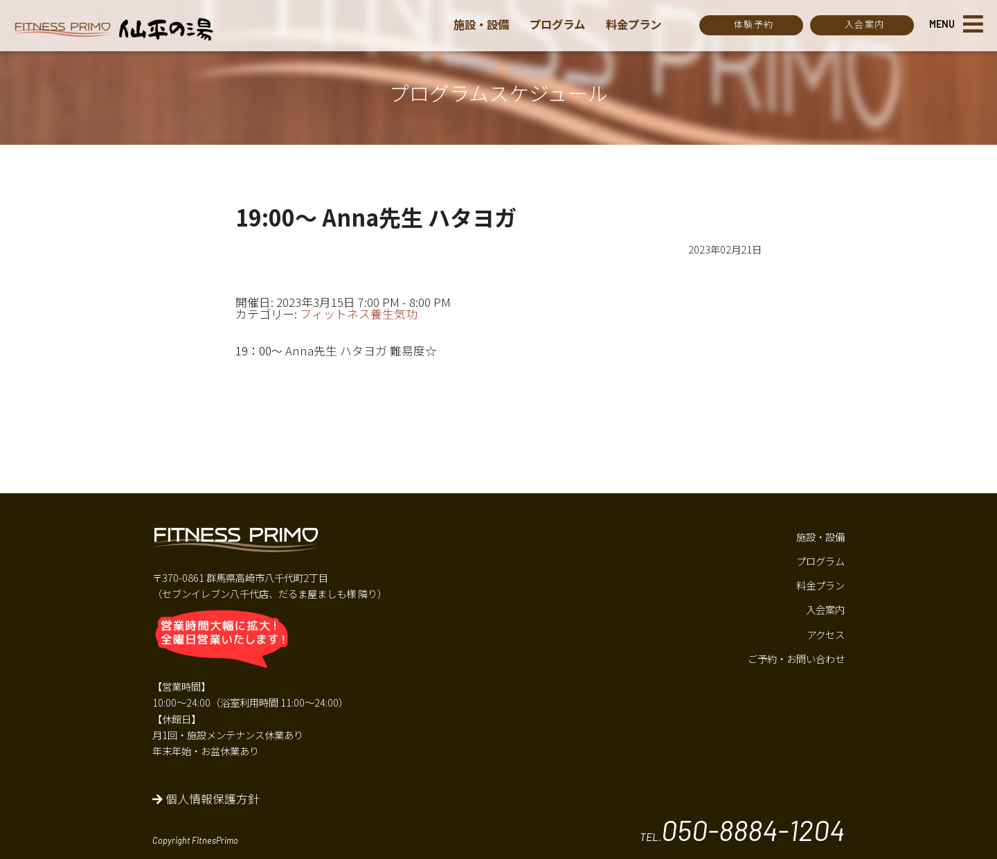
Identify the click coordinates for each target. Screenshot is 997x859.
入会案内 (864, 23)
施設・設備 (482, 24)
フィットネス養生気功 (358, 313)
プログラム (562, 24)
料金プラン (641, 24)
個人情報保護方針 (206, 798)
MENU (942, 24)
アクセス (826, 634)
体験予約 (753, 23)
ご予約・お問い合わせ (796, 658)
